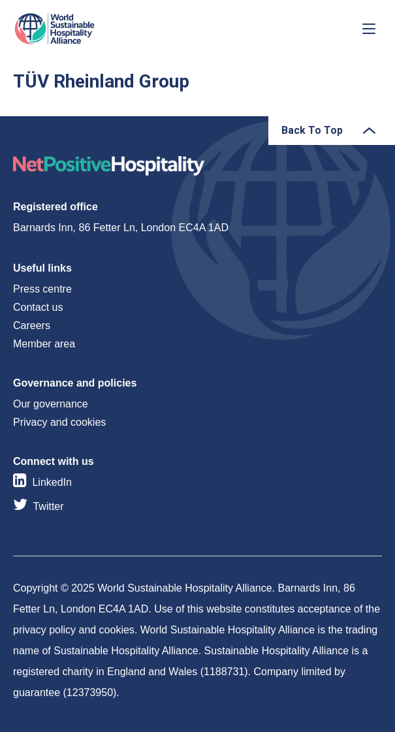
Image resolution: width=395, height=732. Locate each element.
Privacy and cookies (59, 422)
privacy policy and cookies (73, 629)
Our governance (50, 403)
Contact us (38, 307)
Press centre (42, 288)
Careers (31, 325)
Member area (44, 343)
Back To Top (312, 130)
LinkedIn (52, 482)
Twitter (48, 506)
